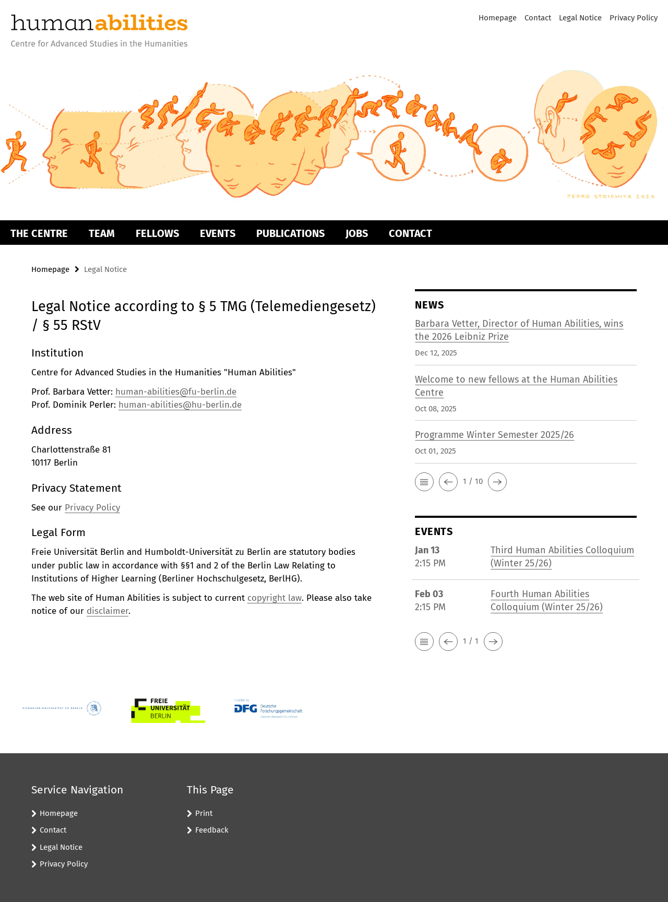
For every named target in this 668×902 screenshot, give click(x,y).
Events (217, 233)
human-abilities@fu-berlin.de (175, 391)
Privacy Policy (634, 17)
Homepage (498, 17)
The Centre (39, 233)
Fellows (157, 233)
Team (102, 233)
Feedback (212, 830)
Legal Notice (580, 17)
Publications (290, 233)
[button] (424, 481)
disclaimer (107, 611)
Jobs (356, 233)
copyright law (274, 597)
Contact (537, 17)
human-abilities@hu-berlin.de (180, 404)
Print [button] (203, 813)
